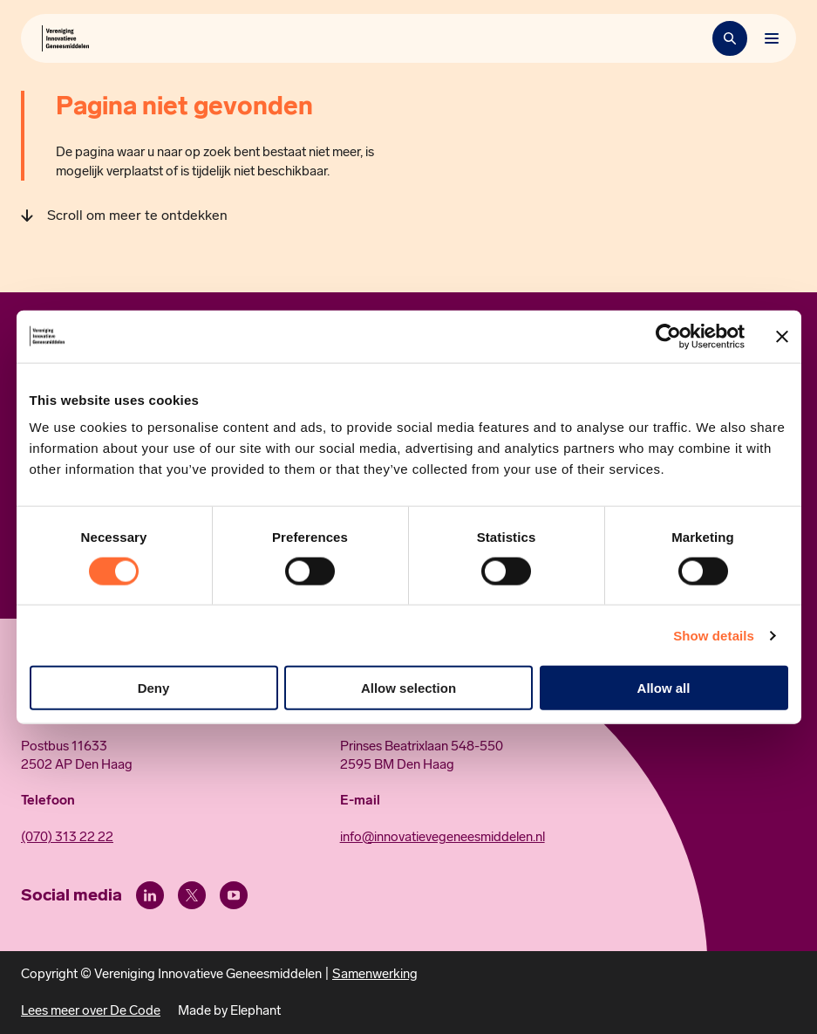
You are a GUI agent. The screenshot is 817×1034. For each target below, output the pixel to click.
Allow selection (408, 688)
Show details (713, 634)
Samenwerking (375, 974)
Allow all (664, 688)
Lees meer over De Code (90, 1010)
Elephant (255, 1010)
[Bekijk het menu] (771, 38)
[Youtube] (234, 895)
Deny (154, 688)
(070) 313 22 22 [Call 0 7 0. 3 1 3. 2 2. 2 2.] (67, 837)
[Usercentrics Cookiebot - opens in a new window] (668, 336)
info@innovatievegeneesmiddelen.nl (442, 837)
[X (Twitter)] (192, 895)
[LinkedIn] (150, 895)
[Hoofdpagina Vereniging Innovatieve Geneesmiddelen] (65, 38)
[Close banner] (782, 336)
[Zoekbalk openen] (729, 38)
